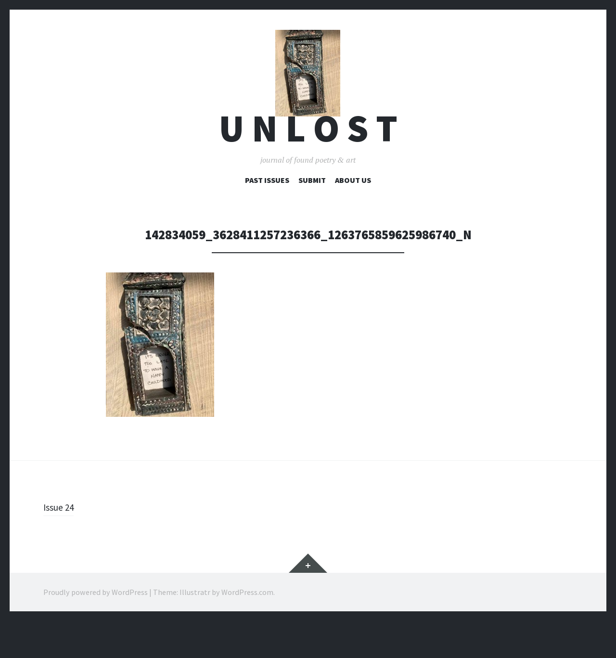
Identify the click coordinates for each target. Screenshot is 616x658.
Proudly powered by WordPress (95, 629)
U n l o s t (308, 165)
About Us (353, 217)
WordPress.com (247, 629)
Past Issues (267, 217)
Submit (312, 217)
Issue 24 (61, 544)
